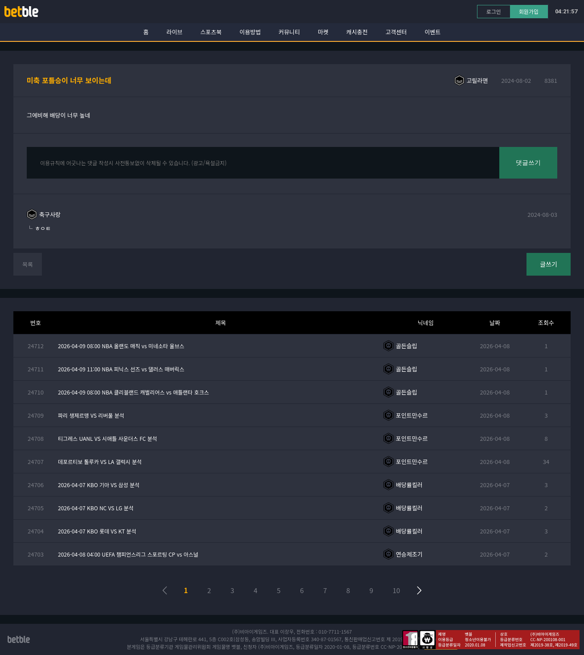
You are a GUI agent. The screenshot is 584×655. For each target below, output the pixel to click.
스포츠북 (211, 32)
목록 (27, 264)
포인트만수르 (412, 415)
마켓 (323, 32)
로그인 (493, 11)
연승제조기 (409, 554)
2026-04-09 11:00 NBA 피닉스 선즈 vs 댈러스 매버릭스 (121, 369)
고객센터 (396, 32)
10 (396, 590)
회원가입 (529, 11)
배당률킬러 (409, 484)
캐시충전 (357, 32)
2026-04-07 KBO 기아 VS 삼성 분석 (99, 484)
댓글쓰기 (528, 162)
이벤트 (433, 32)
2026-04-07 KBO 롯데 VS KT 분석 (97, 531)
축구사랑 (50, 214)
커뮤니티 (289, 32)
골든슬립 (406, 346)
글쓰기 (548, 264)
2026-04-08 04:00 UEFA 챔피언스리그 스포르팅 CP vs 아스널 (128, 554)
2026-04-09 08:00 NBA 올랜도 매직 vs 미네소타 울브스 (121, 346)
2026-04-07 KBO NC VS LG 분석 (96, 508)
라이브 (175, 32)
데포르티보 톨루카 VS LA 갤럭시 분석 (100, 461)
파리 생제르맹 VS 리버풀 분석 (91, 415)
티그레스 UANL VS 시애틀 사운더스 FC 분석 (107, 438)
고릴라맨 (477, 80)
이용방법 (250, 32)
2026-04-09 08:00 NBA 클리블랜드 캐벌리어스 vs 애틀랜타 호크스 (133, 392)
